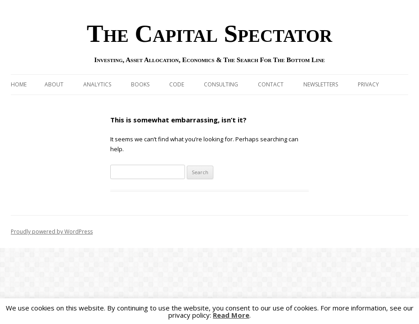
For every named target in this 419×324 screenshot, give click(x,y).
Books (140, 84)
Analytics (97, 84)
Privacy (368, 84)
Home (19, 84)
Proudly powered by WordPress (52, 231)
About (54, 84)
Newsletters (320, 84)
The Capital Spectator (210, 33)
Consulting (221, 84)
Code (176, 84)
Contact (271, 84)
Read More (231, 315)
